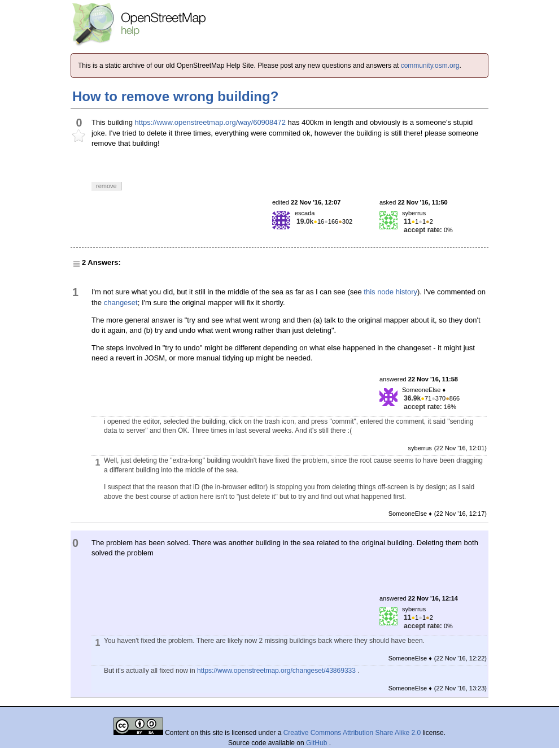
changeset (121, 302)
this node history (390, 292)
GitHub (317, 743)
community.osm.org (430, 65)
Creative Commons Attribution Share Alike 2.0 (352, 733)
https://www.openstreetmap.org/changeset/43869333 (276, 671)
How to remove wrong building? (175, 96)
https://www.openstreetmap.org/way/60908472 (210, 122)
